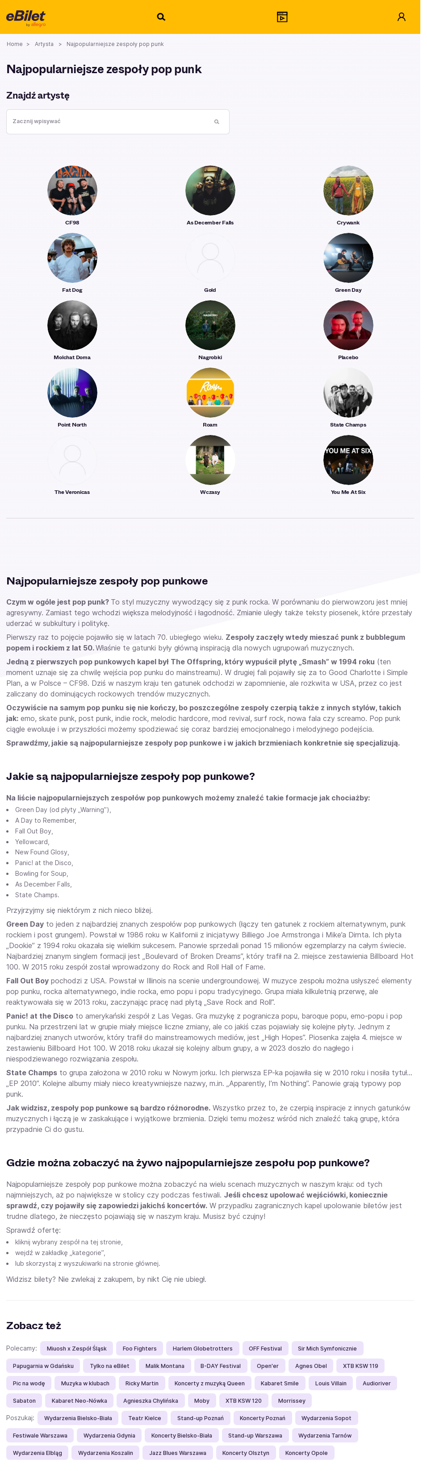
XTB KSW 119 (360, 1366)
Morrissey (292, 1400)
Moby (201, 1400)
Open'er (268, 1366)
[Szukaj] (161, 17)
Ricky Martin (142, 1383)
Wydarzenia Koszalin (105, 1453)
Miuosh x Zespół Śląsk (77, 1348)
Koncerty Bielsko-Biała (181, 1435)
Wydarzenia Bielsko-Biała (78, 1418)
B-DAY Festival (221, 1366)
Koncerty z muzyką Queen (210, 1383)
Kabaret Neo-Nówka (79, 1400)
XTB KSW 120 (244, 1400)
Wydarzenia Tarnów (325, 1435)
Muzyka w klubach (85, 1383)
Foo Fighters (140, 1348)
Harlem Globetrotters (203, 1348)
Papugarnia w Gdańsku (43, 1366)
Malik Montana (165, 1366)
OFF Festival (265, 1348)
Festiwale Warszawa (40, 1435)
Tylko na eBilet (110, 1366)
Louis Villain (331, 1383)
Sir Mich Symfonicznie (327, 1348)
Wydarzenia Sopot (326, 1418)
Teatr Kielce (144, 1418)
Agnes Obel (311, 1366)
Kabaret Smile (280, 1383)
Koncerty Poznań (262, 1418)
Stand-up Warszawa (255, 1435)
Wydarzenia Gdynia (109, 1435)
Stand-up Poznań (200, 1418)
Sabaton (24, 1400)
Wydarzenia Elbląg (37, 1453)
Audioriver (377, 1383)
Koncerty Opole (306, 1453)
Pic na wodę (29, 1383)
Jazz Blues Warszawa (177, 1453)
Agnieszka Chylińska (150, 1400)
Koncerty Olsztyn (245, 1453)
